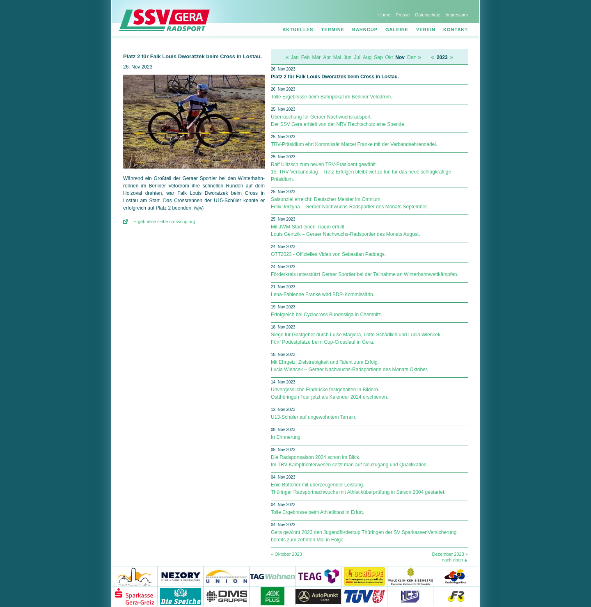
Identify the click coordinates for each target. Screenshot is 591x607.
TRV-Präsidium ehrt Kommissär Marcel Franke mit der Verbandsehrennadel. (354, 144)
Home (384, 14)
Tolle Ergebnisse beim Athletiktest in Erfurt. (317, 512)
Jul (357, 57)
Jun (347, 57)
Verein (425, 29)
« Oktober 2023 (286, 554)
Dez (411, 57)
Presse (403, 14)
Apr (327, 57)
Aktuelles (297, 29)
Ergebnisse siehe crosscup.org (164, 221)
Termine (332, 29)
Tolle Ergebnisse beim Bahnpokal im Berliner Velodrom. (331, 97)
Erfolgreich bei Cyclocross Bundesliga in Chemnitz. (326, 314)
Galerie (396, 29)
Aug (367, 57)
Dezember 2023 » (450, 554)
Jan (294, 57)
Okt (389, 57)
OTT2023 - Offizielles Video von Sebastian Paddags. (328, 254)
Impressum (457, 14)
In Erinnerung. (286, 437)
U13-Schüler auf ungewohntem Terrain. (314, 417)
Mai (337, 57)
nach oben (452, 559)
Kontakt (455, 29)
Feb (305, 57)
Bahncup (365, 29)
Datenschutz (427, 14)
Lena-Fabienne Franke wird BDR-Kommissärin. (322, 294)
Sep (378, 57)
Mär (316, 57)
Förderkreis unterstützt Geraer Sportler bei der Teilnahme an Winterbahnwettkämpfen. (364, 274)
